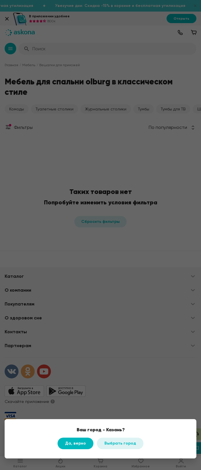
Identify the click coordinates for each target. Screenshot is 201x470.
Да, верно (75, 443)
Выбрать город (120, 443)
